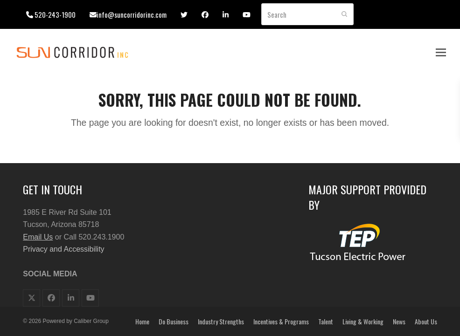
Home (142, 321)
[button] (441, 52)
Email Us (38, 237)
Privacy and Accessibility (63, 249)
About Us (426, 321)
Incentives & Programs (281, 321)
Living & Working (362, 321)
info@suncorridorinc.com (132, 14)
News (399, 321)
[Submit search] (345, 14)
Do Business (173, 321)
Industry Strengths (221, 321)
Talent (325, 321)
